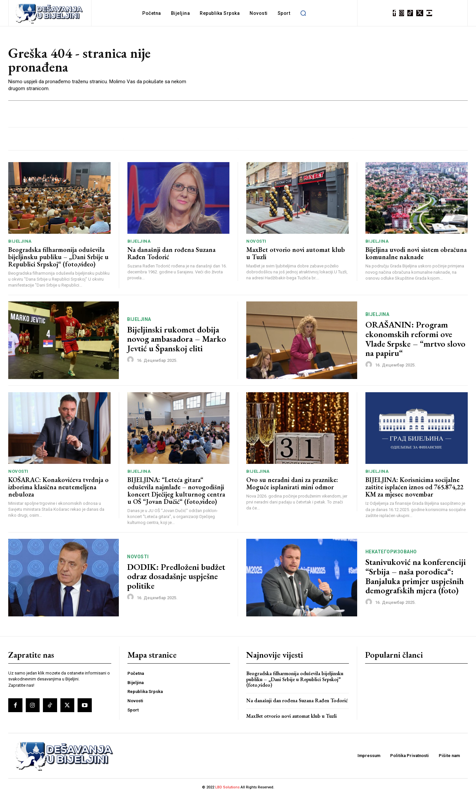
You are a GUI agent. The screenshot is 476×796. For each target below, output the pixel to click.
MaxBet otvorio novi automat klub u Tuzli (295, 253)
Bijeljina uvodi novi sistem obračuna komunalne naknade (416, 253)
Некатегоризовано (391, 551)
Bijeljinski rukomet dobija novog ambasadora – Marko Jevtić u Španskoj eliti (176, 339)
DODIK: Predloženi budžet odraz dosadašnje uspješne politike (176, 576)
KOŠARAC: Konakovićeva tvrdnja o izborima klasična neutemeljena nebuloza (58, 487)
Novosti (256, 241)
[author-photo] (131, 359)
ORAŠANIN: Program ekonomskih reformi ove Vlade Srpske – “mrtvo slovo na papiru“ (415, 339)
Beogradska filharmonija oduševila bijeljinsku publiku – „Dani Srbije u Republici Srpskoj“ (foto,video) (58, 256)
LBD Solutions (228, 787)
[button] (303, 13)
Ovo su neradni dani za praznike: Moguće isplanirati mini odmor (292, 483)
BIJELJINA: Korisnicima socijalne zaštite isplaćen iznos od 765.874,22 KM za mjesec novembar (414, 487)
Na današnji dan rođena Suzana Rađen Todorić (171, 253)
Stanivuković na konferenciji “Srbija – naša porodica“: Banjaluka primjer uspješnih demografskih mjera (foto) (415, 576)
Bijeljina (20, 241)
